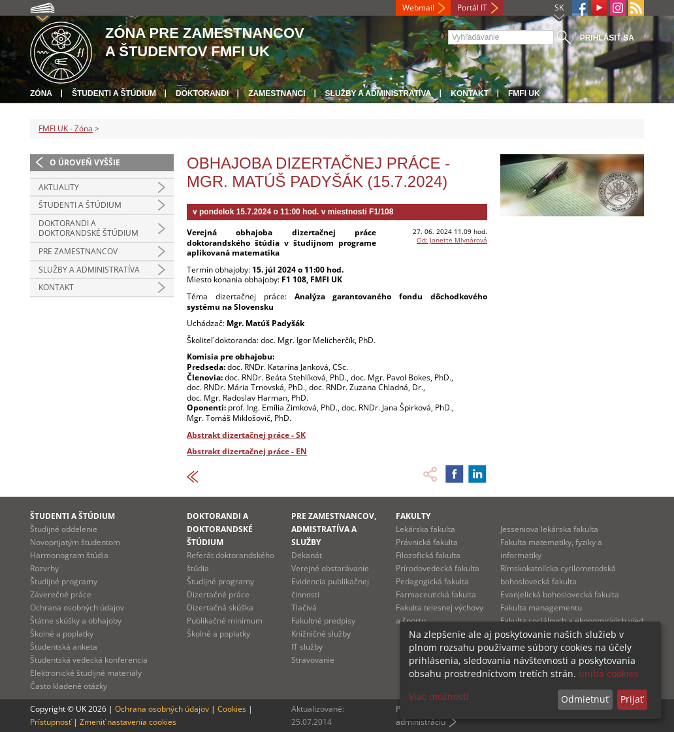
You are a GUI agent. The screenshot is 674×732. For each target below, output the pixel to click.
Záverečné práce (60, 594)
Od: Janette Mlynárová (452, 239)
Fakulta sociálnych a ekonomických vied (571, 620)
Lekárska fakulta (425, 529)
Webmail (418, 7)
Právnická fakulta (427, 542)
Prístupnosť (50, 721)
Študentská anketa (63, 646)
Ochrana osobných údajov (77, 607)
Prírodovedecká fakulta (437, 568)
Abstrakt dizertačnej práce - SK (246, 435)
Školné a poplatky (61, 633)
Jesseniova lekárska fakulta (549, 529)
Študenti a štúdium (114, 93)
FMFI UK (524, 93)
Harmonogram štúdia (69, 555)
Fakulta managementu (541, 607)
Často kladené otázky (68, 685)
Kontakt (470, 93)
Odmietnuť (585, 699)
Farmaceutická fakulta (436, 594)
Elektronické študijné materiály (86, 672)
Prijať (631, 699)
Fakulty (413, 516)
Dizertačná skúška (220, 607)
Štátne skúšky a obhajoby (75, 620)
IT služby (307, 646)
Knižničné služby (321, 633)
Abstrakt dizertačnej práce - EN (247, 451)
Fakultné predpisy (323, 620)
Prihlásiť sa (607, 37)
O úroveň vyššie (85, 162)
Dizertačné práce (218, 594)
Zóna (41, 93)
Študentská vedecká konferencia (89, 659)
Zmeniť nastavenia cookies (128, 721)
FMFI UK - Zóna (66, 128)
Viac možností (439, 696)
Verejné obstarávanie (330, 568)
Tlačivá (304, 607)
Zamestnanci (276, 93)
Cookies (231, 708)
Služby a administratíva (378, 93)
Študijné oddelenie (63, 529)
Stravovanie (312, 659)
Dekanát (306, 555)
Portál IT (472, 7)
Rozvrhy (44, 568)
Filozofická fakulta (428, 555)
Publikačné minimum (225, 620)
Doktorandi (202, 93)
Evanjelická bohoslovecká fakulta (559, 594)
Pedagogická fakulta (432, 581)
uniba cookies (609, 673)
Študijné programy (63, 581)
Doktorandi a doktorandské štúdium (88, 228)
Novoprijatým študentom (75, 542)
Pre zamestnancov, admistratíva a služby (333, 529)
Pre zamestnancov (78, 251)
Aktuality (59, 187)
